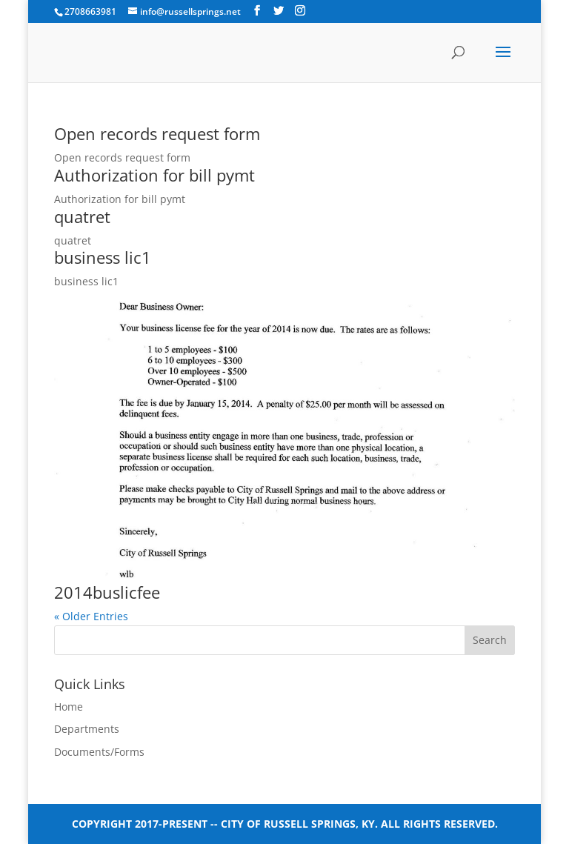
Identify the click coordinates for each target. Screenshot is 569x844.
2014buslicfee (107, 592)
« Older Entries (91, 616)
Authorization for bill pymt (154, 175)
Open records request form (157, 133)
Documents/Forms (99, 752)
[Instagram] (300, 10)
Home (68, 707)
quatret (82, 216)
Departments (86, 729)
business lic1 (102, 257)
